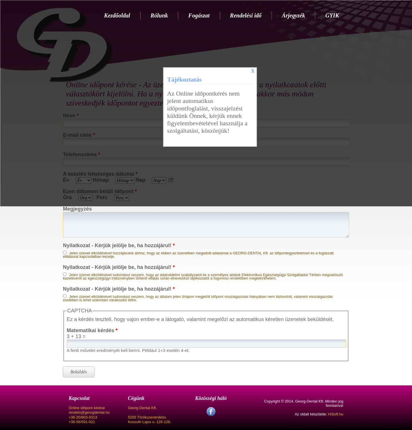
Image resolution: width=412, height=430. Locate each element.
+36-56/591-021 (82, 422)
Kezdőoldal (117, 15)
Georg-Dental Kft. (142, 408)
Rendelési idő (246, 15)
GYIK (332, 15)
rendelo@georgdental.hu (89, 412)
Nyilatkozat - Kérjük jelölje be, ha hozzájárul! (119, 245)
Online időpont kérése (87, 408)
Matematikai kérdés (92, 330)
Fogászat (198, 15)
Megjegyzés (77, 209)
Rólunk (159, 15)
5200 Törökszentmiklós (147, 417)
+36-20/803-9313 (83, 417)
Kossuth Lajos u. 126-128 (149, 422)
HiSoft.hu (335, 414)
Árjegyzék (293, 15)
